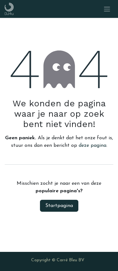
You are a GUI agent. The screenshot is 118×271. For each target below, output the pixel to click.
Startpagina (59, 205)
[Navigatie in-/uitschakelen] (107, 9)
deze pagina (92, 145)
